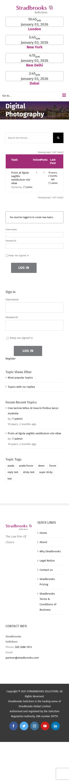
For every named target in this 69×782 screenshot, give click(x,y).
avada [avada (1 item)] (11, 465)
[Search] (58, 138)
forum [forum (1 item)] (52, 465)
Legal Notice (47, 560)
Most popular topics (20, 377)
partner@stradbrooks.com (22, 657)
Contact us (46, 569)
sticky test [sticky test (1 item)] (28, 472)
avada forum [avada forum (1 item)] (26, 465)
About (43, 542)
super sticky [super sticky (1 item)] (46, 472)
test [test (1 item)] (10, 478)
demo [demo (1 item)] (41, 465)
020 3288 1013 (23, 647)
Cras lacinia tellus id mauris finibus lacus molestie (33, 410)
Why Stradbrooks (50, 551)
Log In (23, 268)
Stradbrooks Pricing (47, 581)
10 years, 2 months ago (52, 176)
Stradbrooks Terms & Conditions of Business (48, 601)
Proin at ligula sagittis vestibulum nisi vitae (20, 178)
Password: (11, 240)
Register (11, 358)
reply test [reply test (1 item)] (13, 472)
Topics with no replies (21, 387)
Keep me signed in (18, 255)
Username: (11, 229)
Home (43, 533)
